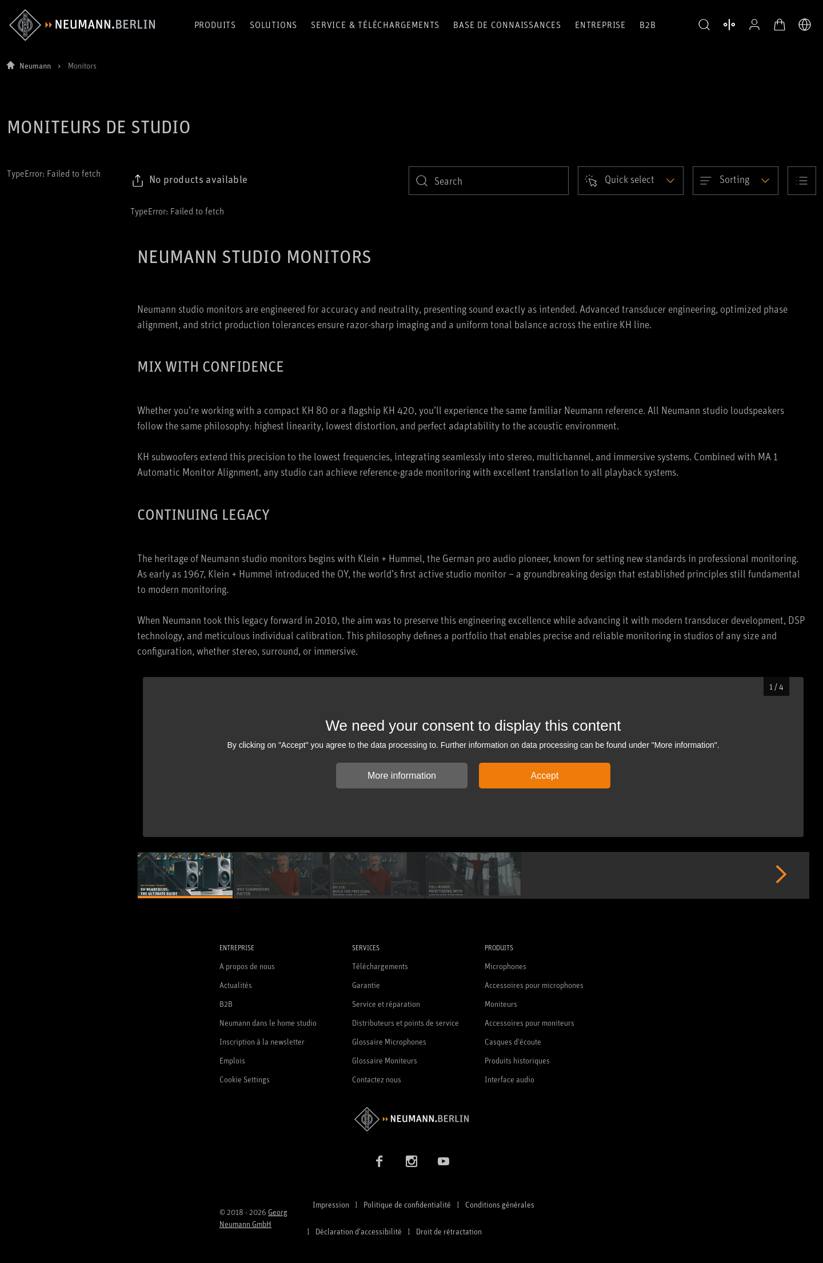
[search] (489, 180)
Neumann (35, 65)
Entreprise (600, 24)
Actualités (235, 985)
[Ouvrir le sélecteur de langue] (805, 24)
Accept (545, 775)
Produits (215, 24)
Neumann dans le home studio (268, 1022)
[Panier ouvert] (779, 24)
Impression (331, 1204)
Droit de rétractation (449, 1231)
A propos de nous (247, 966)
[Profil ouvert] (754, 24)
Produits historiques (517, 1060)
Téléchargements (380, 966)
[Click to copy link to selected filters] (189, 180)
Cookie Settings (244, 1079)
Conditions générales (499, 1204)
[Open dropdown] (631, 180)
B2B (648, 24)
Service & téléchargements (375, 24)
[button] (704, 25)
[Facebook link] (379, 1161)
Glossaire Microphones (389, 1041)
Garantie (366, 985)
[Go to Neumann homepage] (411, 1119)
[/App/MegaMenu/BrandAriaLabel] (82, 25)
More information (401, 775)
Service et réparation (386, 1004)
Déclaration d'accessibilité (358, 1231)
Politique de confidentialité (407, 1204)
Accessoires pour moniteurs (529, 1022)
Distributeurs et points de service (405, 1022)
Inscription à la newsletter (262, 1041)
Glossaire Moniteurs (384, 1060)
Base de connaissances (507, 24)
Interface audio (509, 1079)
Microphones (505, 966)
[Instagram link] (411, 1161)
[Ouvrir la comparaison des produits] (729, 24)
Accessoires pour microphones (534, 985)
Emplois (232, 1060)
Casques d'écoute (513, 1041)
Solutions (273, 24)
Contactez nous (376, 1079)
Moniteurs (501, 1004)
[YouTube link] (443, 1161)
